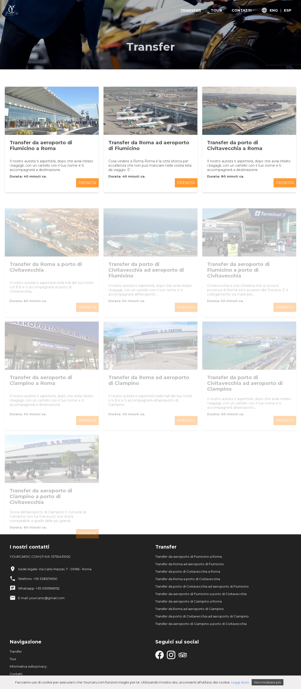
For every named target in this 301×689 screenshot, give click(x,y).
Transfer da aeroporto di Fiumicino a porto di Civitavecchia (201, 594)
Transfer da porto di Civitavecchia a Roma (187, 571)
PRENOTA (87, 186)
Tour (13, 659)
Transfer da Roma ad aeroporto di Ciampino (189, 609)
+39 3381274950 (45, 579)
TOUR (216, 10)
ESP (287, 10)
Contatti (16, 674)
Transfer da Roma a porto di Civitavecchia (187, 579)
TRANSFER (190, 10)
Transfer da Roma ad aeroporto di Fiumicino (189, 564)
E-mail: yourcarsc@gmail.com (41, 598)
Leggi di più (240, 682)
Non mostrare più (267, 682)
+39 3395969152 (47, 588)
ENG (274, 10)
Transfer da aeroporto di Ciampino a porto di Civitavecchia (201, 624)
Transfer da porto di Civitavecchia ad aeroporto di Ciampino (202, 616)
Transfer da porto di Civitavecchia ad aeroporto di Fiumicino (202, 586)
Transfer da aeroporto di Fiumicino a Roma (188, 556)
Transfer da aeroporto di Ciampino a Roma (188, 601)
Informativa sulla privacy (28, 666)
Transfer (16, 651)
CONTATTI (242, 10)
